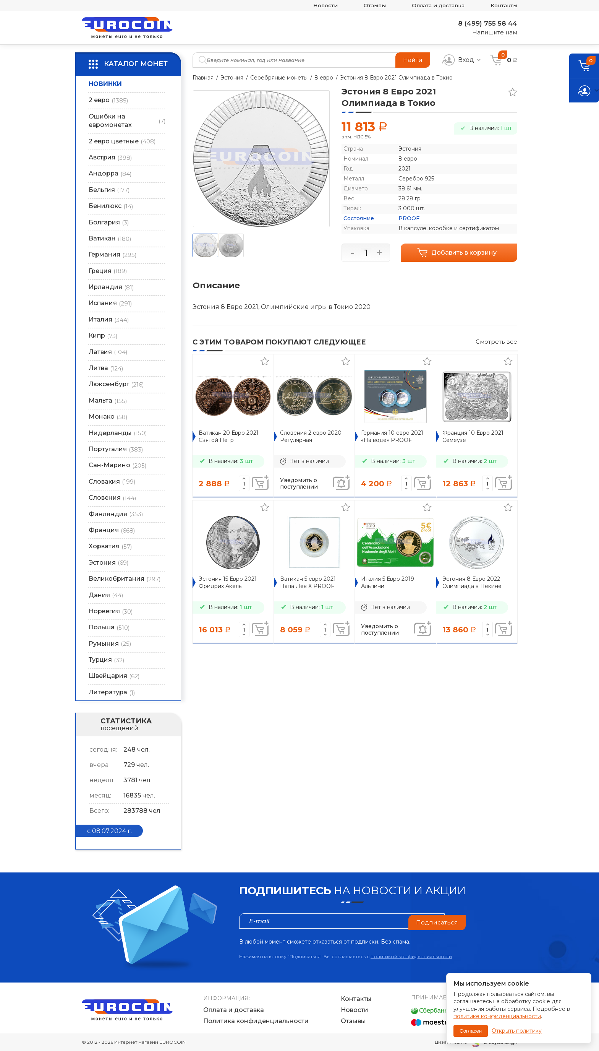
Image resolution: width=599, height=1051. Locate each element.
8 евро (323, 77)
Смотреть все (496, 341)
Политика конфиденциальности (256, 1021)
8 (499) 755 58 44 (485, 23)
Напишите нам (494, 32)
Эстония (231, 77)
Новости (314, 5)
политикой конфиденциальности (411, 956)
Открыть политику (517, 1030)
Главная (203, 77)
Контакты (502, 5)
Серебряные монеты (279, 77)
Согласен (471, 1031)
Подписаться (436, 920)
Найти (412, 59)
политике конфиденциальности (497, 1016)
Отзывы (365, 5)
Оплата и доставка (433, 5)
